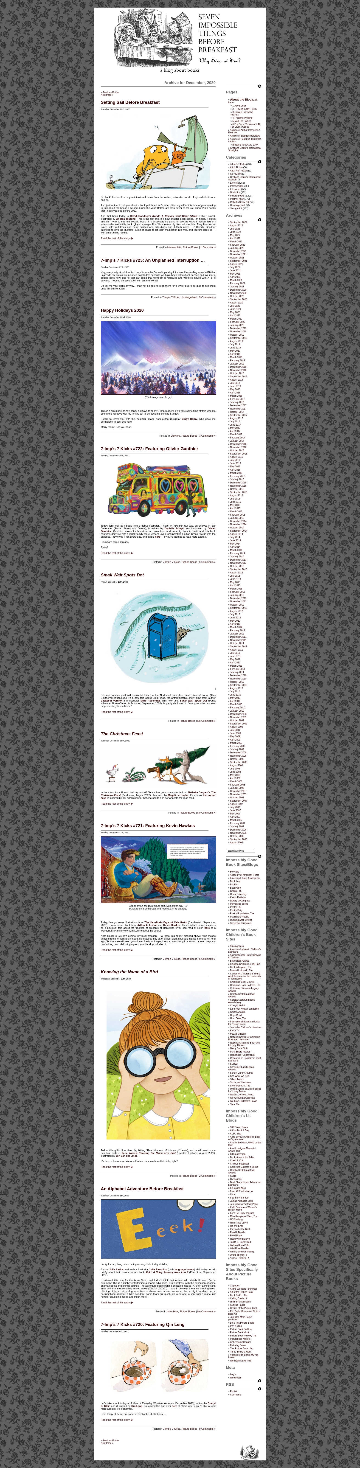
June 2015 (235, 502)
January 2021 (237, 286)
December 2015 (238, 482)
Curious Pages (237, 1305)
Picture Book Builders (241, 1329)
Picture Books (190, 247)
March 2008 (236, 781)
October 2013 (237, 566)
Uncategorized (189, 297)
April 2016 (235, 470)
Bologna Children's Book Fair (245, 964)
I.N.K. (233, 1194)
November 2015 (238, 486)
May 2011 (235, 659)
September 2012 (238, 608)
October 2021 (237, 257)
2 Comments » (207, 1175)
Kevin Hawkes (171, 925)
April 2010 (235, 701)
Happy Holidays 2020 (122, 310)
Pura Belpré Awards (240, 1051)
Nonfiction (235, 192)
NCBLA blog (236, 1219)
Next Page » (107, 95)
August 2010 (236, 688)
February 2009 (237, 746)
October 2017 (237, 412)
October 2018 (237, 373)
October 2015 (237, 489)
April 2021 (235, 277)
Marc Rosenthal (150, 700)
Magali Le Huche (178, 795)
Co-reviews (236, 174)
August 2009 (236, 727)
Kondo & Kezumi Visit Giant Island (174, 216)
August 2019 (236, 341)
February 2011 (237, 669)
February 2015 (237, 515)
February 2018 (237, 399)
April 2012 (235, 624)
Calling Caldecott (239, 1298)
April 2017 (235, 431)
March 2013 (236, 588)
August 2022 (236, 225)
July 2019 (235, 344)
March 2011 (236, 666)
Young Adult (236, 208)
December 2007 (238, 791)
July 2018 (235, 383)
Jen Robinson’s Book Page (244, 1204)
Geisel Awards (237, 1012)
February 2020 (237, 322)
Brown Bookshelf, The (241, 970)
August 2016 (236, 457)
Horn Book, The (238, 1018)
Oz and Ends (236, 1226)
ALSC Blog (235, 1133)
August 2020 (236, 302)
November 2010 (238, 678)
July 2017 (235, 421)
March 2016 (236, 473)
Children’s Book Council (242, 982)
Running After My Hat (241, 920)
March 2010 (236, 704)
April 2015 (235, 508)
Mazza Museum (238, 1034)
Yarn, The (235, 1104)
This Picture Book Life (241, 1348)
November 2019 (238, 331)
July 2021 (235, 267)
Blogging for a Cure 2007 (245, 144)
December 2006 (238, 829)
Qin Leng (136, 1406)
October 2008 (237, 759)
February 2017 (237, 437)
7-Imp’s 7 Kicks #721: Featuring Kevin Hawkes (148, 825)
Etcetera (175, 435)
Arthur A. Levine (147, 925)
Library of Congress (240, 900)
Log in (233, 1374)
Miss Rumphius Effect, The (243, 1216)
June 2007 (235, 810)
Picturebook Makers (240, 1339)
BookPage (235, 888)
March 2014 (236, 550)
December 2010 (238, 675)
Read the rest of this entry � (117, 238)
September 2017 (238, 415)
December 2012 (238, 598)
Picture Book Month (240, 1332)
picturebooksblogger (240, 1342)
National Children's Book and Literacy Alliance (244, 1044)
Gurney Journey (238, 894)
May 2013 (235, 582)
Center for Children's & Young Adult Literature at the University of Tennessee (244, 976)
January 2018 (237, 402)
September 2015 (238, 492)
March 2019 (236, 357)
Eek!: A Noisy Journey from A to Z (167, 1272)
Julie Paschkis (158, 1269)
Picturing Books (238, 1345)
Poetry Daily (236, 910)
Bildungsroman (237, 1154)
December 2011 (238, 637)
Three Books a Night (240, 1351)
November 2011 (238, 640)
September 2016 (238, 453)
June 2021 (235, 270)
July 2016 (235, 460)
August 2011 (236, 649)
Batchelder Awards (239, 961)
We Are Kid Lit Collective (242, 1098)
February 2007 (237, 823)
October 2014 (237, 527)
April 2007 (235, 817)
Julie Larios (116, 1269)
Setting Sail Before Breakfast (130, 102)
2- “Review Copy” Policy (244, 109)
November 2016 (238, 447)
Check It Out (236, 1160)
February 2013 (237, 592)
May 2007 (235, 813)
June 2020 (235, 309)
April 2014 (235, 547)
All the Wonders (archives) (243, 1289)
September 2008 (238, 762)
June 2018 (235, 386)
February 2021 (237, 283)
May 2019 (235, 351)
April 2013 (235, 585)
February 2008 (237, 784)
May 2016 (235, 466)
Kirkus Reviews (238, 897)
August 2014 (236, 534)
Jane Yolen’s (130, 1153)
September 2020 (238, 299)
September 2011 (238, 646)
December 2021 (238, 251)
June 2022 (235, 232)
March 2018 (236, 396)
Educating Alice (238, 1188)
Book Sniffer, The (239, 1295)
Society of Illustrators (240, 923)
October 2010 (237, 682)
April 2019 (235, 354)
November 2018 (238, 370)
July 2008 (235, 768)
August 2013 (236, 572)
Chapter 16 (235, 891)
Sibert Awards (237, 1079)
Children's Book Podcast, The (245, 985)
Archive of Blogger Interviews (245, 136)
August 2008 (236, 765)
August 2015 (236, 495)
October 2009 (237, 720)
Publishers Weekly (239, 916)
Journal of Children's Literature (245, 1027)
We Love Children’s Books (243, 1101)
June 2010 (235, 694)
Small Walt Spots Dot (193, 700)
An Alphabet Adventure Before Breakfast (142, 1188)
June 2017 (235, 425)
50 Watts (234, 871)
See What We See (239, 1076)
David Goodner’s (140, 216)
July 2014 (235, 537)
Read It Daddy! (237, 1232)
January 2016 (237, 479)
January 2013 (237, 595)
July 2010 (235, 691)
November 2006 (238, 833)
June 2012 (235, 617)
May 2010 (235, 698)
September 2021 (238, 261)
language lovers (184, 1269)
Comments (235, 1394)
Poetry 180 (235, 907)
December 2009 (238, 714)
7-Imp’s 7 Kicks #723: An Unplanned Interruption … (153, 260)
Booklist (234, 884)
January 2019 (237, 363)
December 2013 (238, 560)
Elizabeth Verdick (111, 700)
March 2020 (236, 318)
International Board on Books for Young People (244, 1022)
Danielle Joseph (174, 528)
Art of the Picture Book (241, 1292)
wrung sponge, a (238, 1255)
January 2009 (237, 749)
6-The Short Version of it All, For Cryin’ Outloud (246, 125)
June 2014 (235, 540)
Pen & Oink (236, 1326)
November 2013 (238, 563)
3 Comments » (207, 435)
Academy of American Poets (244, 875)
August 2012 (236, 611)
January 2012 (237, 633)
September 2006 (238, 839)
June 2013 (235, 579)
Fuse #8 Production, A (241, 1191)
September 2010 (238, 685)
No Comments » (206, 720)
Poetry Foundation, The (242, 913)
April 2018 (235, 392)
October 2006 (237, 836)
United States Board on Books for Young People (244, 1090)
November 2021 (238, 254)
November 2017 (238, 408)
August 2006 (236, 842)
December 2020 (238, 290)
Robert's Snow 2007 (240, 202)
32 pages (234, 1285)
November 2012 (238, 601)
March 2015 (236, 511)
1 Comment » (208, 247)
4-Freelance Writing (242, 118)
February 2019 (237, 360)
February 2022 (237, 245)
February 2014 (237, 553)
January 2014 (237, 556)
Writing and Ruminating (242, 1251)
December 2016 (238, 444)
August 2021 (236, 264)
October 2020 (237, 296)
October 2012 (237, 604)
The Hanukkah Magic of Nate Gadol (165, 922)
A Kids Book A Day (239, 1130)
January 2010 (237, 711)
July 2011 (235, 653)
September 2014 (238, 531)
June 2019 (235, 347)
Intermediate (174, 247)
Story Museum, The (240, 1085)
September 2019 (238, 338)
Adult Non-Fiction (239, 170)
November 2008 (238, 756)
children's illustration (240, 1301)
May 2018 (235, 389)
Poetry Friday (237, 199)
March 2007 (236, 820)
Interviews (172, 1311)
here (157, 536)
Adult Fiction (236, 167)
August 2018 (236, 380)
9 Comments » (207, 297)
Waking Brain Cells (239, 1245)
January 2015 (237, 518)
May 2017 (235, 428)
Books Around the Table (242, 1157)
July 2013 (235, 576)
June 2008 (235, 772)
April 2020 (235, 315)
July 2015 (235, 498)
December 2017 (238, 405)
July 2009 (235, 730)
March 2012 (236, 627)
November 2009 (238, 717)
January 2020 (237, 325)
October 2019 (237, 335)
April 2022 (235, 238)
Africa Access (237, 946)
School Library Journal (241, 1073)
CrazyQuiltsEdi (237, 1005)
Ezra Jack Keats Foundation (244, 1009)
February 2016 (237, 476)
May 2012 (235, 621)
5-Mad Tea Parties (241, 121)
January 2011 (237, 672)
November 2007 (238, 794)
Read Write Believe (240, 1239)
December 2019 (238, 328)
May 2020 (235, 312)
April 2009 (235, 739)
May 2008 (235, 775)
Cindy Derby (189, 419)
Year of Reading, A (239, 1258)
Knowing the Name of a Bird (157, 1153)
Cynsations (235, 1179)
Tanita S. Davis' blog (240, 1242)
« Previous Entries (110, 92)
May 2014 (235, 543)
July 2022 (235, 228)
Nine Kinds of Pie (239, 1222)
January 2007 (237, 826)
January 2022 (237, 248)
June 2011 (235, 656)
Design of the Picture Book (243, 1308)
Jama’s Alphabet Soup (241, 1201)
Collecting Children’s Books (244, 1167)
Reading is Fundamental (242, 1055)
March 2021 (236, 280)
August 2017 (236, 418)
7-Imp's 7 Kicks (170, 297)
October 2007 (237, 797)
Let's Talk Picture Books (242, 1323)
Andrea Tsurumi (126, 218)
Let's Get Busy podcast (242, 1213)
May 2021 (235, 273)
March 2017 (236, 434)
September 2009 (238, 723)
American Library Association (245, 878)
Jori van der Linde (127, 1155)
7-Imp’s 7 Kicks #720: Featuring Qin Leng (143, 1324)
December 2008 (238, 752)
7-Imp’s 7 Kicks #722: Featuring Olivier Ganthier (149, 448)
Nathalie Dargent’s (199, 792)
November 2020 (238, 293)
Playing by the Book (240, 1229)
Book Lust (235, 881)
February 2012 (237, 630)
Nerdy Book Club (239, 1048)
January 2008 (237, 788)
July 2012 (235, 614)
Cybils (233, 1176)
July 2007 (235, 807)
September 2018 (238, 376)
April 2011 (235, 662)
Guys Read (236, 1015)
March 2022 (236, 241)
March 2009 (236, 743)
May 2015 (235, 505)
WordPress (235, 1377)
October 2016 (237, 450)
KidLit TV (234, 1030)
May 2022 (235, 235)
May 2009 (235, 736)
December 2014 (238, 521)
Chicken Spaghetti (239, 1163)
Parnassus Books (239, 904)
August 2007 (236, 804)
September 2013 (238, 569)
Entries (233, 1391)
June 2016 (235, 463)
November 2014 (238, 524)
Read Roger (236, 1235)
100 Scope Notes (239, 1127)
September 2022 (238, 222)
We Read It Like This (240, 1360)
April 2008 (235, 778)
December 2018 (238, 367)
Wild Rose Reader (239, 1248)
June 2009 (235, 733)
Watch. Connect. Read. (242, 1094)
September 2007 (238, 801)
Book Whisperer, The (240, 967)
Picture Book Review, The (243, 1335)
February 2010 (237, 707)
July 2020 (235, 306)
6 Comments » (207, 958)
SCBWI (234, 1064)
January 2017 (237, 441)
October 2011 (237, 643)
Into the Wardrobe (239, 1197)
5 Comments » (207, 562)
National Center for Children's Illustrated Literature (244, 1038)
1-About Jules (239, 105)
